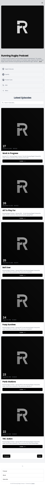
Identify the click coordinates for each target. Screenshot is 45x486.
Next (39, 456)
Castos (33, 483)
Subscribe (5, 479)
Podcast (5, 471)
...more (40, 61)
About (4, 475)
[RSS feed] (22, 51)
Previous (6, 456)
